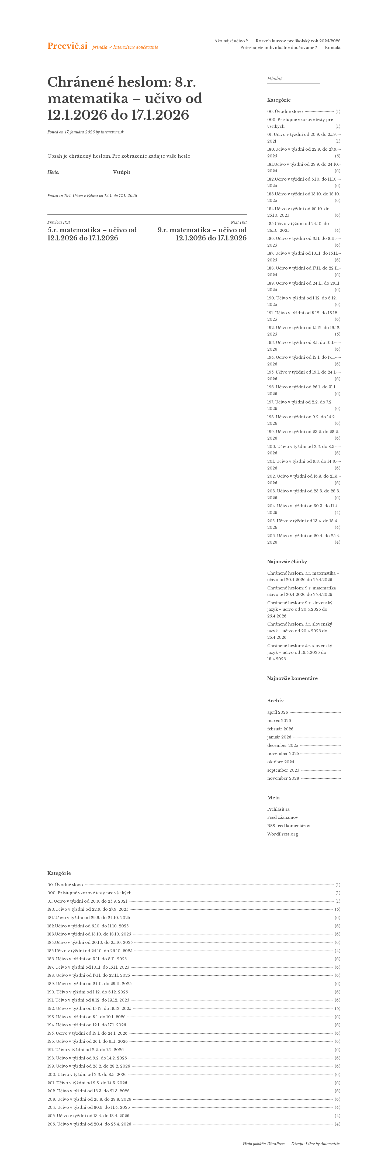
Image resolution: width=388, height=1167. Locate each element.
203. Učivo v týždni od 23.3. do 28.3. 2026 (89, 1099)
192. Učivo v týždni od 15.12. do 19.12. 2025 (89, 1008)
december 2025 (282, 745)
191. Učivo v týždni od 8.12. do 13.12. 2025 (88, 1000)
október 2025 (280, 761)
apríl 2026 (277, 712)
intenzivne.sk (112, 132)
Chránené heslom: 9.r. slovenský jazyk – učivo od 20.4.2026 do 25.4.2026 (299, 609)
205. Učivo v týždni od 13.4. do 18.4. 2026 (88, 1115)
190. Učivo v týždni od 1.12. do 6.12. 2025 (87, 992)
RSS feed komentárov (288, 825)
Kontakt (333, 47)
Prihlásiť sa (278, 809)
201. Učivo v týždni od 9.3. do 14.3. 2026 (87, 1082)
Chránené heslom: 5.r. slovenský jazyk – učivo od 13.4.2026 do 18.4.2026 (299, 652)
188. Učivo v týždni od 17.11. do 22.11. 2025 (88, 975)
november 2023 (283, 778)
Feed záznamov (282, 817)
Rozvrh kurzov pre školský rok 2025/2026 (298, 41)
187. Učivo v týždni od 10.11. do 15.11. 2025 (88, 967)
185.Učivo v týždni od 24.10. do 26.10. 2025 (89, 950)
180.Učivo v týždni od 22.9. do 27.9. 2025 (87, 909)
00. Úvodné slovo (285, 111)
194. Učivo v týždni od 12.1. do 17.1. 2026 (100, 195)
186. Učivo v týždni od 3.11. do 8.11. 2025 (87, 959)
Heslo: (79, 172)
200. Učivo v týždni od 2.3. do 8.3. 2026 (87, 1074)
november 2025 (283, 753)
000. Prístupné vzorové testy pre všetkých (89, 892)
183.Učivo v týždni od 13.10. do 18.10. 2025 (89, 934)
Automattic (330, 1143)
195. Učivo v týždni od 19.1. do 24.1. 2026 (87, 1033)
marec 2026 (279, 720)
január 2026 (279, 737)
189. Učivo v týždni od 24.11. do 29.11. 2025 (89, 983)
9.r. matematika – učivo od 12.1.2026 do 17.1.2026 (197, 231)
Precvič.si (67, 46)
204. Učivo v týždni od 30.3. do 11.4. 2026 (88, 1107)
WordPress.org (282, 834)
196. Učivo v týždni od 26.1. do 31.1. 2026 (87, 1041)
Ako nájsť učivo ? (231, 41)
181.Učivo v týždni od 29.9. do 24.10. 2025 (88, 917)
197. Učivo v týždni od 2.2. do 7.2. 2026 (85, 1049)
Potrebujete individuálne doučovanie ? (278, 47)
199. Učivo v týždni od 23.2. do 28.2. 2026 (88, 1066)
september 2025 (283, 770)
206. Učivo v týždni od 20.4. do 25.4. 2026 (89, 1124)
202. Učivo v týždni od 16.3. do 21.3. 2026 (88, 1091)
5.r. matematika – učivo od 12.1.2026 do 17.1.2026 (97, 231)
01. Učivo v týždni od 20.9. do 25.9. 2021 (87, 901)
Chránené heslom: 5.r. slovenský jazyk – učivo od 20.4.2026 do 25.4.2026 (299, 631)
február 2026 (280, 729)
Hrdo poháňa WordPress (264, 1143)
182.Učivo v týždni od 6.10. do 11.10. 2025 (88, 926)
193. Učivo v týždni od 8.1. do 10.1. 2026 (86, 1016)
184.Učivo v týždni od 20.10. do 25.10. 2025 (90, 942)
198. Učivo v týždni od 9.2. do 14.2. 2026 (87, 1058)
